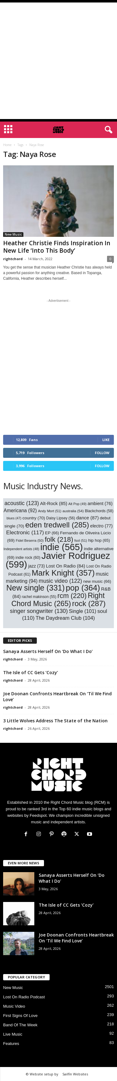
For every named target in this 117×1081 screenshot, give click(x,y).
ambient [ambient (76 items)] (100, 503)
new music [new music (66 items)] (97, 581)
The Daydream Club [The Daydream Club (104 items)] (65, 618)
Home (7, 145)
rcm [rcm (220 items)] (72, 596)
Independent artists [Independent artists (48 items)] (21, 549)
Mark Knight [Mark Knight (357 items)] (63, 572)
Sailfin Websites (75, 1074)
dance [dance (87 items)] (87, 517)
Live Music (12, 1034)
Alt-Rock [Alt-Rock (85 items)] (53, 503)
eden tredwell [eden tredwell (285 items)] (57, 525)
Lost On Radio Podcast (24, 997)
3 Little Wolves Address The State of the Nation (55, 721)
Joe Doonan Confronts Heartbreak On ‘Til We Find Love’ (76, 938)
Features (11, 1043)
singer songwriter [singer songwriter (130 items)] (39, 611)
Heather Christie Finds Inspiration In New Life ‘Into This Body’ (56, 247)
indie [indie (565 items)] (61, 547)
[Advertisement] (58, 60)
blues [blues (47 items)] (14, 518)
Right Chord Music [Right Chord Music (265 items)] (58, 599)
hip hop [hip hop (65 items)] (99, 540)
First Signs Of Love (20, 1015)
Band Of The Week (20, 1025)
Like (106, 439)
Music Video (14, 1006)
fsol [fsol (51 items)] (80, 540)
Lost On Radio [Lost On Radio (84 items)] (65, 566)
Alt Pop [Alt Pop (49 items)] (77, 504)
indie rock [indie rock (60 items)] (28, 557)
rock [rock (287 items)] (89, 603)
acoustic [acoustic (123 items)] (21, 503)
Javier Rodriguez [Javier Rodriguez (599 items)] (58, 559)
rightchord (13, 258)
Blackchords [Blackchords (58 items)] (99, 511)
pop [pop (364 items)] (83, 587)
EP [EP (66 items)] (52, 533)
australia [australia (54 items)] (73, 511)
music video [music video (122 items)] (60, 581)
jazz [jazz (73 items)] (36, 566)
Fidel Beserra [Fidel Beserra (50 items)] (29, 540)
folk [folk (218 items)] (59, 539)
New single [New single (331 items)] (35, 587)
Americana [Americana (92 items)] (20, 510)
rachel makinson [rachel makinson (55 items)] (39, 597)
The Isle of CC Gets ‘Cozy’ (30, 672)
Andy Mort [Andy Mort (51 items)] (49, 511)
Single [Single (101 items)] (82, 611)
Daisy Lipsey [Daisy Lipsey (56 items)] (60, 518)
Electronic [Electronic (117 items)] (25, 532)
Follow (102, 452)
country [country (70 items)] (33, 518)
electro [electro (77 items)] (101, 525)
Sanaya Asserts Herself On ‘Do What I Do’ (48, 651)
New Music (13, 234)
